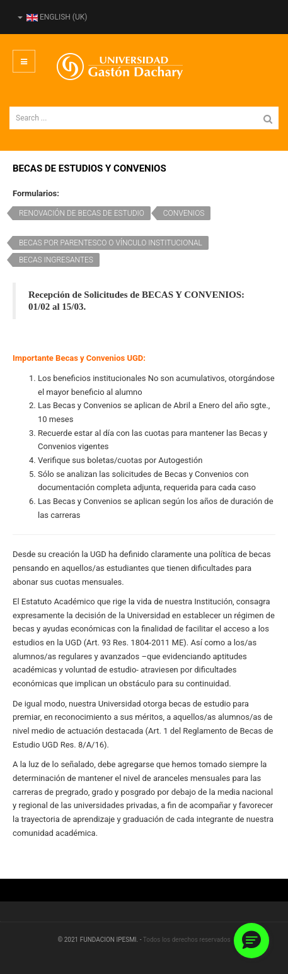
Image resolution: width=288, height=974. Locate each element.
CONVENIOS (184, 213)
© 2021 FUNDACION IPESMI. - (99, 939)
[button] (251, 940)
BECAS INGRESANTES (56, 259)
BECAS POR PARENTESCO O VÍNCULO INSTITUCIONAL (110, 242)
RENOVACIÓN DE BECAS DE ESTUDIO (81, 213)
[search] (144, 118)
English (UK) (52, 17)
